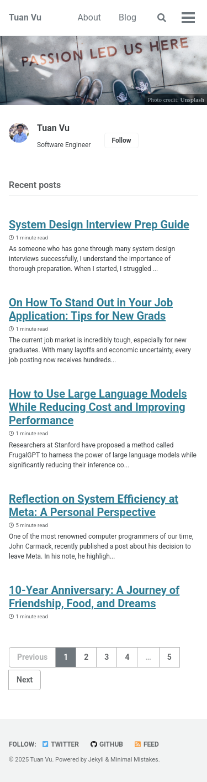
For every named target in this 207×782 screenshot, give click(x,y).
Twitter (60, 744)
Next (25, 679)
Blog (127, 17)
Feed (146, 744)
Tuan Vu (25, 17)
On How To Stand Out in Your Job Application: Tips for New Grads (91, 309)
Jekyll (96, 759)
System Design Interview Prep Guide (99, 224)
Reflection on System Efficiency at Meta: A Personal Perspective (93, 505)
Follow (121, 140)
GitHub (106, 744)
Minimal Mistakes (134, 759)
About (89, 17)
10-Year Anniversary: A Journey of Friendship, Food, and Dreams (94, 596)
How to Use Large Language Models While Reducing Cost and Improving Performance (98, 407)
